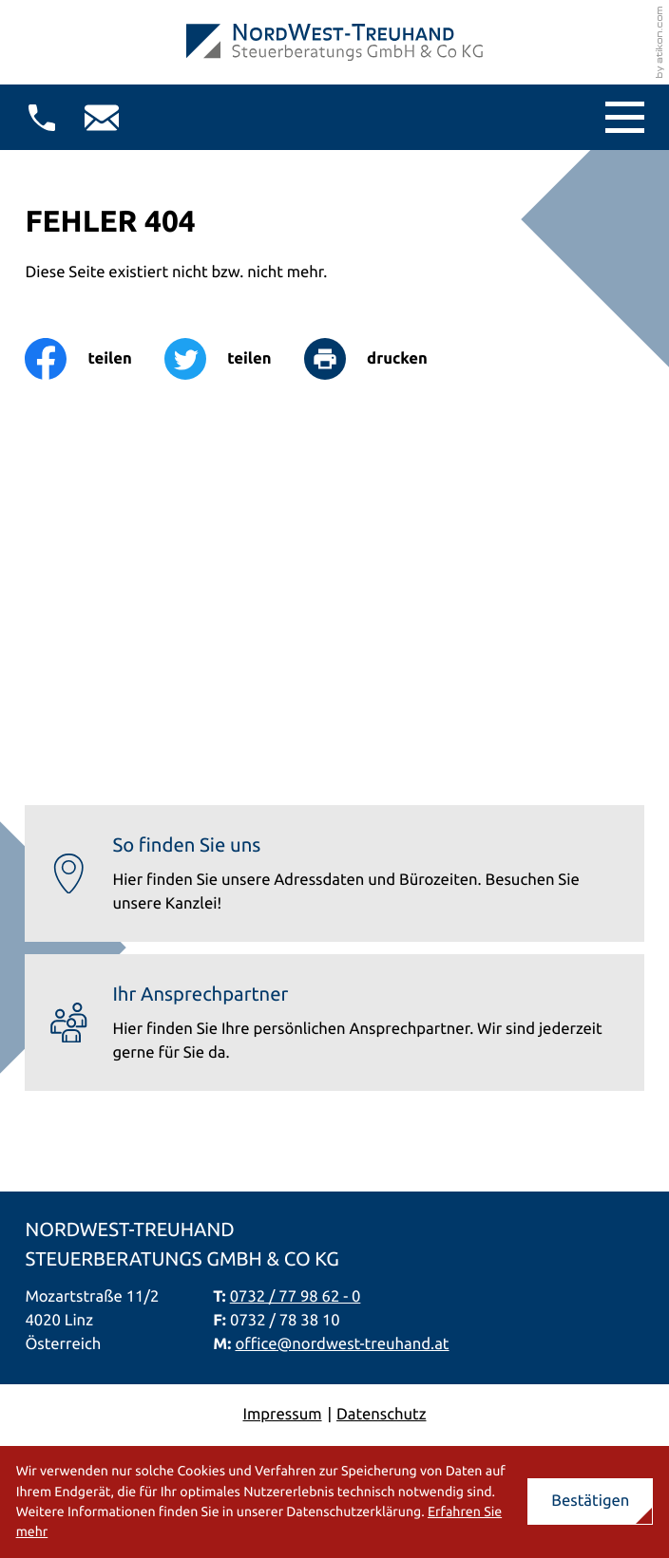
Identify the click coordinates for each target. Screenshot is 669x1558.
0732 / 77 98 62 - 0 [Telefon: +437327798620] (295, 1296)
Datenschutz (381, 1414)
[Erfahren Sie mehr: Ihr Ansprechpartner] (334, 1022)
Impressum (281, 1414)
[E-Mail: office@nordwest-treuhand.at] (102, 118)
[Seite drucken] (382, 359)
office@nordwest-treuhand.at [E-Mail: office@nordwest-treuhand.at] (342, 1344)
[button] (42, 118)
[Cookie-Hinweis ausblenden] (590, 1501)
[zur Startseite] (334, 42)
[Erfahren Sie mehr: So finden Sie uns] (334, 873)
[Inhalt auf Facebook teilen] (94, 359)
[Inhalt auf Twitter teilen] (234, 359)
